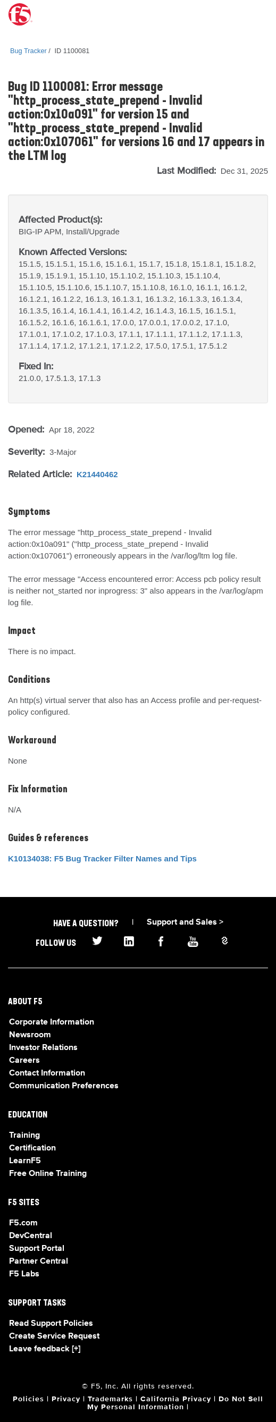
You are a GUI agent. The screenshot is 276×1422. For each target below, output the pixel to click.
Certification (32, 1148)
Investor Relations (43, 1048)
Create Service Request (54, 1336)
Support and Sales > (185, 922)
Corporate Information (51, 1022)
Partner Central (38, 1261)
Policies (28, 1399)
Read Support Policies (51, 1323)
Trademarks (110, 1399)
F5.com (23, 1223)
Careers (24, 1060)
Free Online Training (48, 1174)
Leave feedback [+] (44, 1349)
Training (24, 1135)
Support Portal (36, 1249)
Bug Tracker (28, 51)
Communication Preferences (64, 1086)
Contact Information (47, 1073)
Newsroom (30, 1035)
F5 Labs (24, 1274)
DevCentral (30, 1236)
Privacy (66, 1399)
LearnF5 (25, 1161)
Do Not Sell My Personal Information (175, 1403)
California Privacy (175, 1399)
